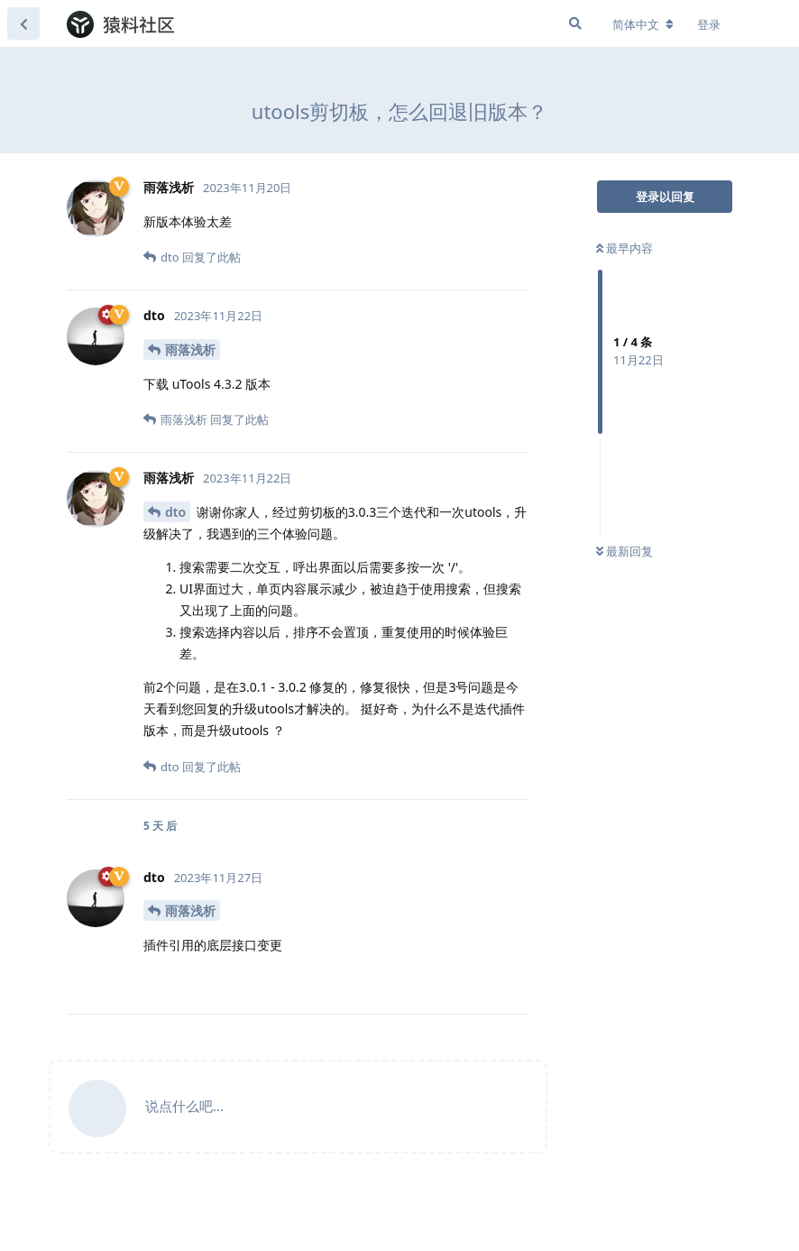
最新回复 (624, 551)
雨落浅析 (190, 349)
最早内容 (624, 248)
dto (175, 511)
